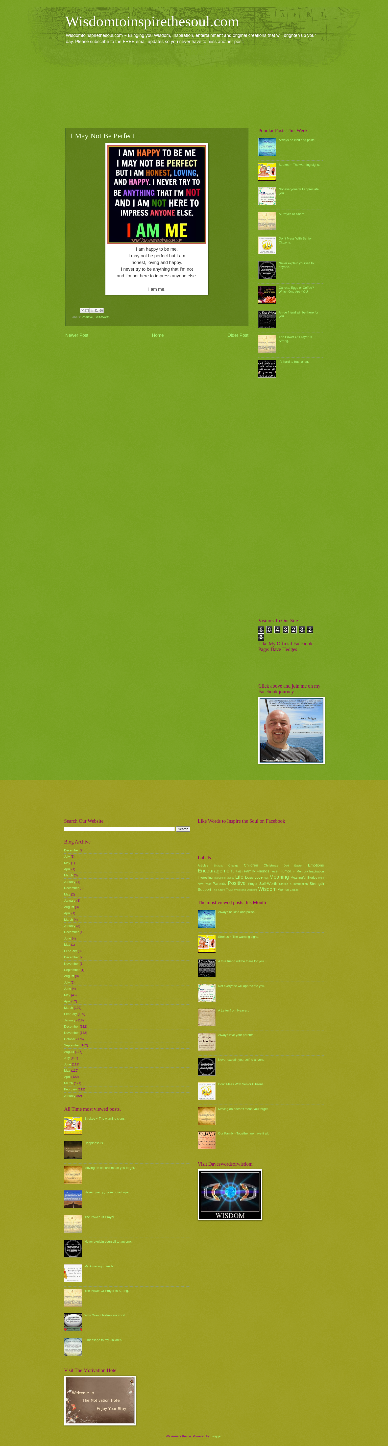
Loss (249, 877)
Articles (203, 865)
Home (158, 335)
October (69, 1039)
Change (233, 865)
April (67, 869)
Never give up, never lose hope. (106, 1192)
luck (266, 877)
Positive (87, 317)
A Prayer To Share (291, 214)
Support (204, 889)
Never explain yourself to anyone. (108, 1241)
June (67, 938)
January (69, 882)
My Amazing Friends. (99, 1266)
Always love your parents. (236, 1035)
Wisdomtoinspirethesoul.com (152, 21)
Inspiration (316, 871)
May (67, 863)
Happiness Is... (94, 1143)
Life (239, 877)
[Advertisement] (194, 85)
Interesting (205, 877)
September (72, 970)
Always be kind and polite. (297, 140)
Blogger (216, 1436)
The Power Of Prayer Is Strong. (106, 1291)
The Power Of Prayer (99, 1217)
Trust (229, 890)
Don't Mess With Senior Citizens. (241, 1084)
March (68, 875)
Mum (321, 877)
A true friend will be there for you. (241, 961)
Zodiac (294, 889)
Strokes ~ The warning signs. (299, 165)
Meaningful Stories (304, 877)
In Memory (300, 871)
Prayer (252, 884)
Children (251, 865)
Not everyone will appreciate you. (241, 986)
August (69, 907)
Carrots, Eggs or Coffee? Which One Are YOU (296, 289)
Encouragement (216, 870)
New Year (204, 883)
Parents (219, 883)
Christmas (271, 865)
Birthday (218, 865)
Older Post (237, 335)
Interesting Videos (224, 877)
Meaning (279, 877)
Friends (263, 871)
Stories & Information (293, 883)
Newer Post (76, 335)
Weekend (240, 889)
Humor (285, 871)
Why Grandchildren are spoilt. (105, 1315)
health (275, 871)
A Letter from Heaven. (233, 1010)
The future (218, 889)
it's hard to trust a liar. (294, 361)
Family (249, 871)
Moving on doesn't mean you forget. (109, 1168)
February (70, 951)
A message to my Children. (103, 1340)
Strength (317, 883)
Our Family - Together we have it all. (243, 1133)
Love (258, 877)
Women (283, 890)
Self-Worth (102, 317)
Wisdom (267, 889)
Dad (286, 865)
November (71, 963)
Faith (239, 871)
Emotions (316, 865)
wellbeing (252, 890)
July (67, 856)
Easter (298, 865)
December (71, 850)
